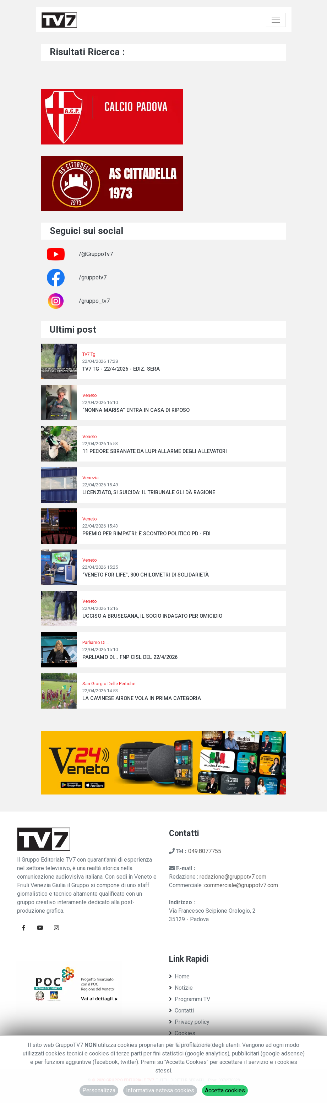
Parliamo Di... (95, 642)
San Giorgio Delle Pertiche (108, 683)
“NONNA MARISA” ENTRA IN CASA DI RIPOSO (136, 410)
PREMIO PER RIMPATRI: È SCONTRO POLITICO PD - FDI (146, 534)
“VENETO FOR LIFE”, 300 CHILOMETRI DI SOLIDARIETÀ (145, 575)
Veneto (89, 395)
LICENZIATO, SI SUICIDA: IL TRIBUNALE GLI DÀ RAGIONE (148, 493)
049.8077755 (204, 851)
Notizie (181, 987)
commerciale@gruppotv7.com (241, 885)
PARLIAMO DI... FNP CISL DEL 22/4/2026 (130, 657)
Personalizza (98, 1090)
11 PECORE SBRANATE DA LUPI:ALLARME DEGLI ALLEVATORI (154, 451)
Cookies (182, 1033)
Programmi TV (189, 999)
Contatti (181, 1010)
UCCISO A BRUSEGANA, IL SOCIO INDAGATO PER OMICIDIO (152, 616)
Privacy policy (189, 1022)
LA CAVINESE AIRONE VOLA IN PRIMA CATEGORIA (141, 698)
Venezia (90, 477)
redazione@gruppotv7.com (233, 876)
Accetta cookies (225, 1090)
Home (179, 976)
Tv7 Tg (89, 354)
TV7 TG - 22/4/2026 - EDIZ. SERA (121, 369)
